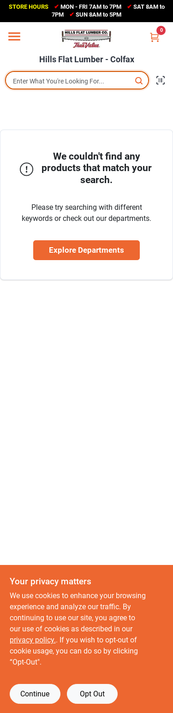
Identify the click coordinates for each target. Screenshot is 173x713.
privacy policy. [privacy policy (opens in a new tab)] (33, 640)
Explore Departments (86, 250)
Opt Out (92, 693)
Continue (34, 693)
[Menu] (14, 36)
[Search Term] (77, 81)
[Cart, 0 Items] (154, 37)
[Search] (139, 80)
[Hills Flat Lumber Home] (86, 38)
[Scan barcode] (160, 80)
